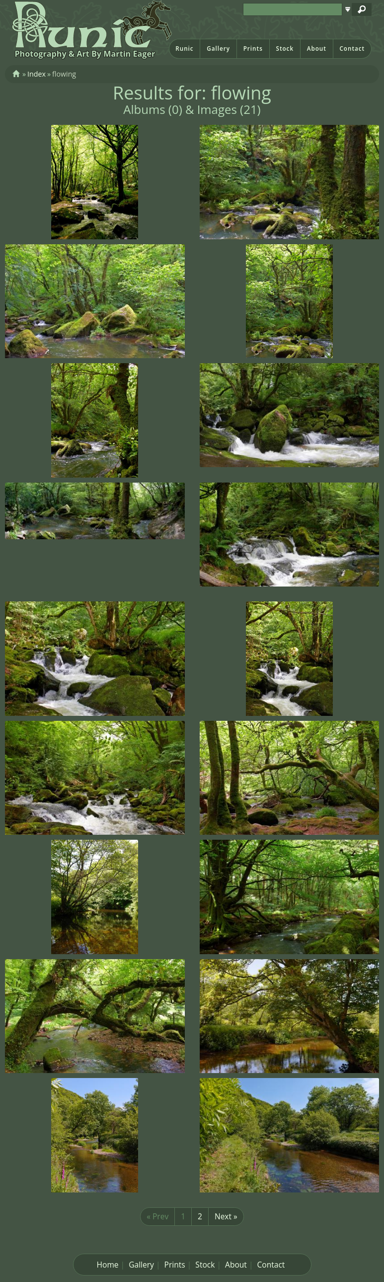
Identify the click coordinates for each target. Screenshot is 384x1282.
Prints (253, 48)
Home (108, 1264)
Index (36, 74)
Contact (352, 48)
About (316, 48)
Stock (285, 48)
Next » (226, 1216)
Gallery (218, 48)
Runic (184, 48)
